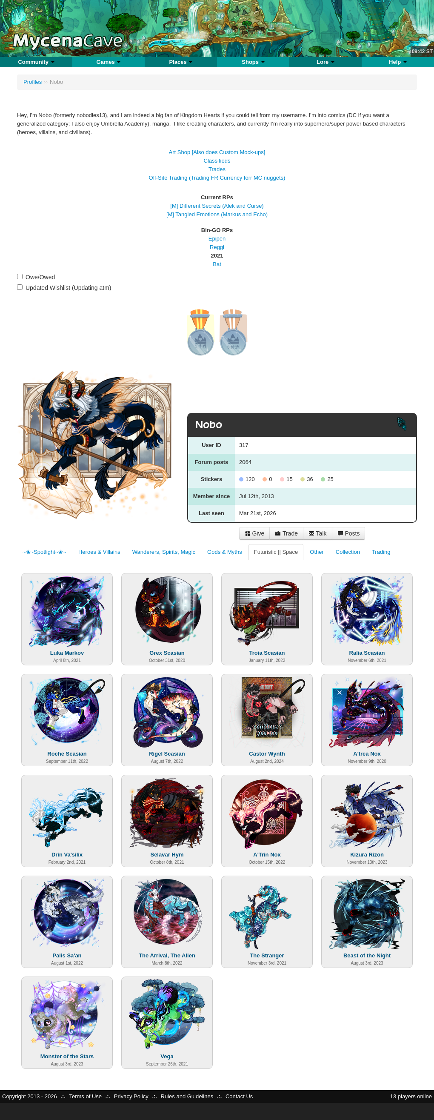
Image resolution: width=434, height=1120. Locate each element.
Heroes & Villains (99, 552)
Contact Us (239, 1096)
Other (317, 552)
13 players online (411, 1096)
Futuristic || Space (276, 552)
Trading (381, 552)
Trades (217, 169)
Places (181, 62)
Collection (348, 552)
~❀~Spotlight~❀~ (44, 552)
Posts (348, 533)
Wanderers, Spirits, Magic (163, 552)
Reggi (217, 247)
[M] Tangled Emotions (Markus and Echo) (217, 214)
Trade (286, 533)
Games (108, 62)
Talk (317, 533)
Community (36, 62)
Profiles (32, 82)
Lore (325, 62)
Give (255, 533)
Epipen (217, 238)
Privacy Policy (131, 1096)
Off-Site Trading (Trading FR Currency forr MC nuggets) (217, 178)
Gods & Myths (224, 552)
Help (398, 62)
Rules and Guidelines (187, 1096)
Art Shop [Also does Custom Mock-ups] (217, 152)
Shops (253, 62)
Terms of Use (85, 1096)
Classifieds (217, 161)
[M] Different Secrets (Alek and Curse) (216, 206)
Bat (217, 264)
